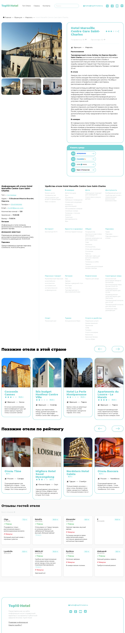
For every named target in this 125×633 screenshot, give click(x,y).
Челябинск (114, 479)
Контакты (46, 6)
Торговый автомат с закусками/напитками (72, 291)
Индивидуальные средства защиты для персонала (112, 296)
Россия (10, 479)
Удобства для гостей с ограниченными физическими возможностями (113, 198)
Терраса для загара (92, 279)
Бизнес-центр (50, 193)
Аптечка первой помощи (73, 232)
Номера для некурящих (73, 202)
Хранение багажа (91, 337)
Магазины (88, 244)
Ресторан (68, 285)
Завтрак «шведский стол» (74, 283)
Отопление (89, 251)
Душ (66, 195)
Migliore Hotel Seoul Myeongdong (46, 474)
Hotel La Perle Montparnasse (77, 393)
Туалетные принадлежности (71, 218)
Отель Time (13, 471)
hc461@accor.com (15, 208)
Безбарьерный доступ (113, 193)
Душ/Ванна (69, 198)
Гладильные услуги (91, 321)
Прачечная (89, 325)
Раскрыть (38, 535)
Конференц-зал (50, 195)
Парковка (108, 234)
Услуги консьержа (91, 332)
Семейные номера (71, 211)
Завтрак (68, 281)
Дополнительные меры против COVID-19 (113, 285)
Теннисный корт (50, 321)
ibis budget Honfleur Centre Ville (47, 394)
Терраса (88, 264)
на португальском (51, 288)
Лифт (87, 242)
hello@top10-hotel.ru (94, 6)
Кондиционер (90, 232)
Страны (37, 6)
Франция (77, 47)
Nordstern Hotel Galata (78, 472)
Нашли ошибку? (15, 625)
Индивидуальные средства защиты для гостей (112, 290)
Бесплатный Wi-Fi (51, 232)
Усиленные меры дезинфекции (111, 309)
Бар (66, 279)
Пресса (88, 254)
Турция (72, 481)
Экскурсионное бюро (72, 321)
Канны (21, 402)
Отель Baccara (108, 471)
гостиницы (11, 195)
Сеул (56, 484)
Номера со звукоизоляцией (70, 205)
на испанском (50, 283)
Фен (66, 221)
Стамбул (82, 481)
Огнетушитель (90, 247)
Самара (20, 479)
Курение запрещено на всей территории (93, 239)
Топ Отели (26, 6)
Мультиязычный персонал (54, 279)
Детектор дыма (70, 193)
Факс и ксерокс (50, 202)
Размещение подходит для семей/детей (93, 194)
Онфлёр (53, 405)
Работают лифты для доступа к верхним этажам (92, 258)
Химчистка (89, 335)
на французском (50, 290)
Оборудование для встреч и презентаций (53, 198)
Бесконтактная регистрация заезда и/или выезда (113, 280)
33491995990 (16, 204)
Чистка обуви (90, 339)
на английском (50, 281)
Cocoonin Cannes (11, 393)
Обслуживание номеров (73, 208)
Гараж (107, 232)
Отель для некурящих (92, 249)
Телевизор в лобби (92, 262)
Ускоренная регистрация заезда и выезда (94, 267)
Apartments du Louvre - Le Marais (108, 394)
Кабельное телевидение (74, 200)
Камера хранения (91, 323)
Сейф (87, 328)
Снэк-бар (68, 288)
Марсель (89, 47)
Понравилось (76, 40)
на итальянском (50, 285)
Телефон (88, 330)
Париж (84, 402)
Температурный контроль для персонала (114, 305)
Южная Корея (44, 484)
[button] (59, 86)
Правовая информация (18, 622)
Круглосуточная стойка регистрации (93, 235)
